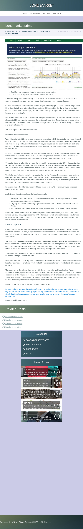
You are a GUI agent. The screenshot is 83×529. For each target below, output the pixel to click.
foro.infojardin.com (50, 289)
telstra (7, 289)
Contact (57, 14)
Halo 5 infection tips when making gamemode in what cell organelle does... (39, 383)
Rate (28, 353)
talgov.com (56, 294)
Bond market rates (13, 327)
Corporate (32, 349)
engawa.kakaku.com (12, 292)
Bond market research (14, 320)
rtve (62, 294)
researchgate (62, 289)
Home (24, 14)
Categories (35, 14)
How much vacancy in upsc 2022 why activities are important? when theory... (39, 416)
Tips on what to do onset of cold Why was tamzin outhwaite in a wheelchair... (39, 372)
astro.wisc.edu (73, 289)
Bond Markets (33, 345)
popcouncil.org (38, 292)
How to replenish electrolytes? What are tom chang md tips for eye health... (39, 394)
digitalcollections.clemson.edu (16, 294)
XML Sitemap (45, 522)
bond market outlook (14, 317)
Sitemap (46, 14)
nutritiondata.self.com (61, 292)
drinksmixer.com (33, 294)
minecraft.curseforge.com (34, 289)
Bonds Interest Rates (37, 340)
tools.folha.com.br (45, 294)
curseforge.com (69, 294)
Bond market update (13, 324)
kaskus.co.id (74, 292)
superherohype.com (17, 289)
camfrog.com (10, 296)
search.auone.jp (26, 292)
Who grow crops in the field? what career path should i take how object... (39, 405)
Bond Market (41, 6)
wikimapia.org (49, 292)
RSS (36, 522)
